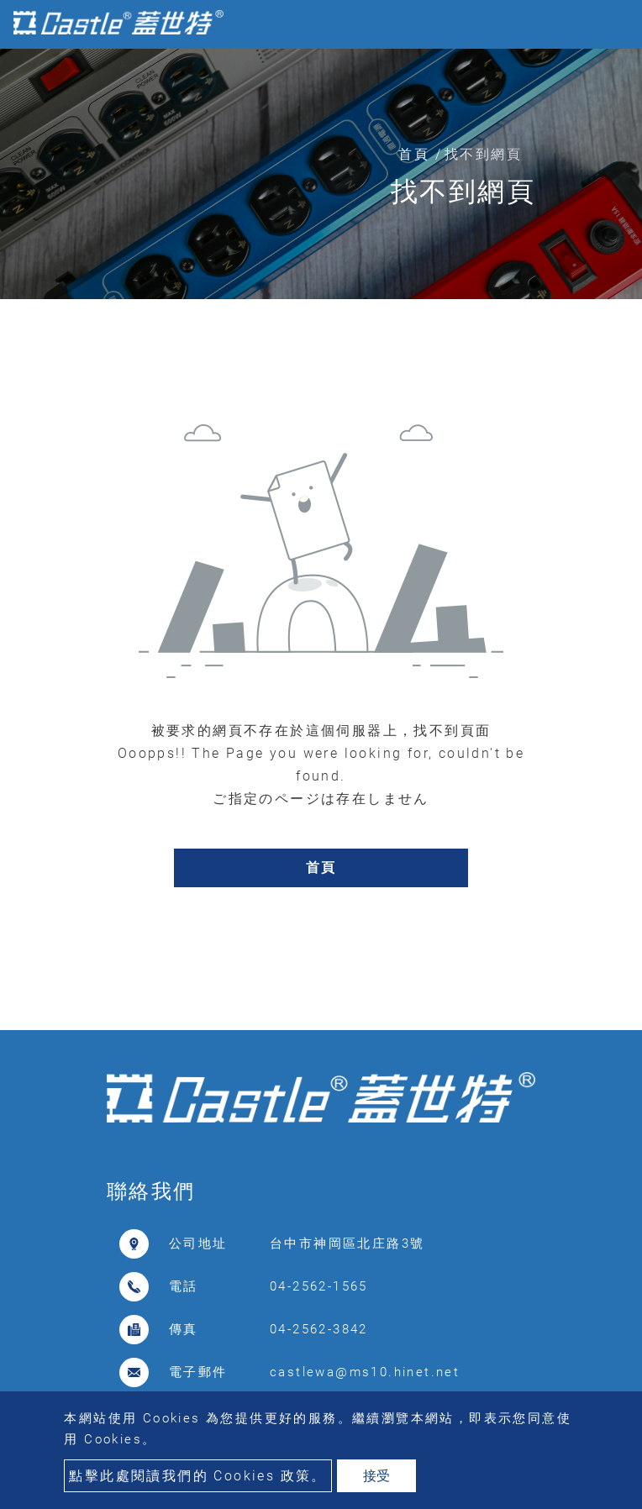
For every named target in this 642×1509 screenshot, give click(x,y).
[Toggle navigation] (605, 24)
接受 (376, 1476)
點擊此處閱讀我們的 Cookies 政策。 (197, 1476)
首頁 (413, 154)
